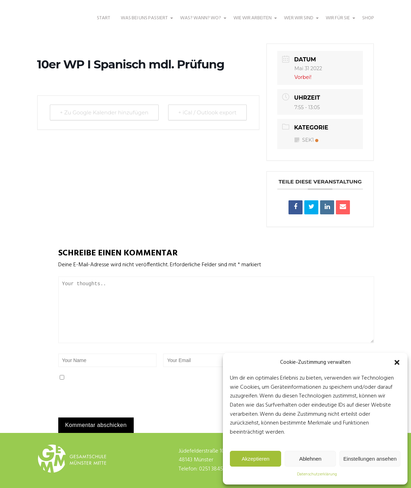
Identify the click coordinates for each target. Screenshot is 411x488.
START (103, 18)
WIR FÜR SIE (339, 21)
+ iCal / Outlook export (207, 112)
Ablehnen (310, 459)
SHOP (368, 18)
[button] (396, 362)
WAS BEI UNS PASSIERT (145, 21)
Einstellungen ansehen (370, 459)
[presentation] (106, 402)
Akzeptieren (255, 459)
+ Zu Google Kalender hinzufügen (104, 112)
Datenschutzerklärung (317, 474)
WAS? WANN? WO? (201, 21)
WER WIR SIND (299, 21)
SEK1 (306, 140)
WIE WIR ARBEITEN (253, 21)
